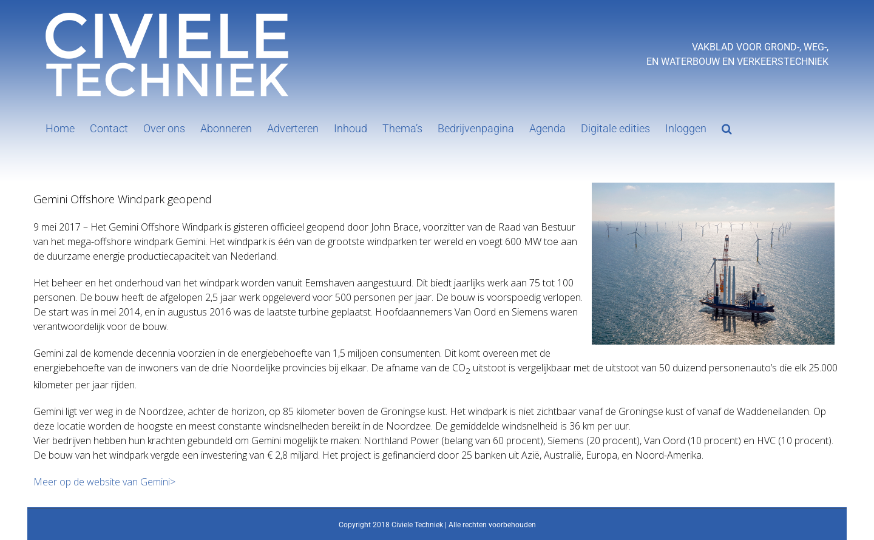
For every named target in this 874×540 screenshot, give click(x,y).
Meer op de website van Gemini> (104, 481)
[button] (727, 127)
